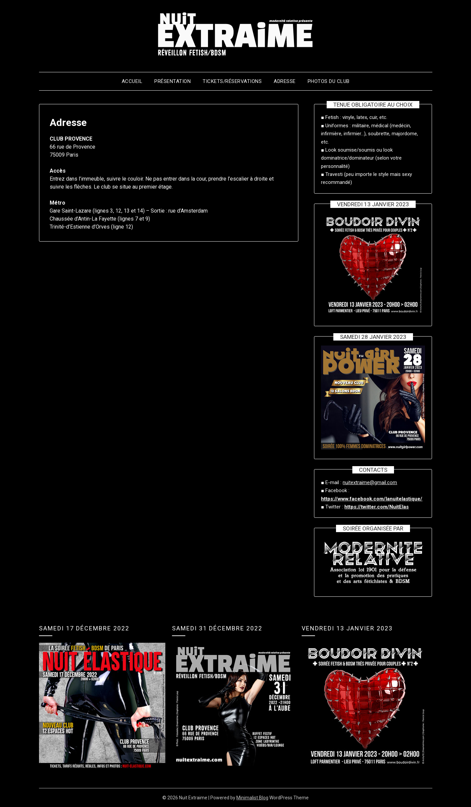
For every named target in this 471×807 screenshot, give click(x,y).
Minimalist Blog (252, 797)
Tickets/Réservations (232, 81)
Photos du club (329, 81)
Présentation (172, 81)
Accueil (132, 81)
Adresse (285, 81)
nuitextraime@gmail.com (370, 482)
